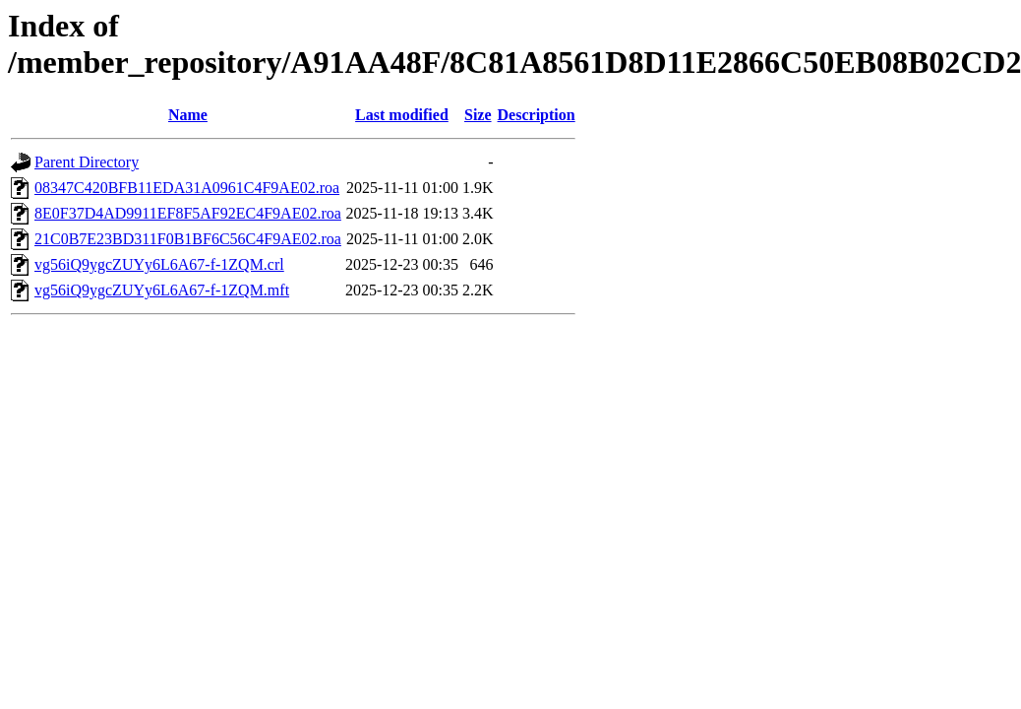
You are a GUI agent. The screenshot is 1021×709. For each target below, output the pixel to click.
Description (536, 114)
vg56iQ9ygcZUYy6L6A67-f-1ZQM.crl (159, 264)
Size (478, 114)
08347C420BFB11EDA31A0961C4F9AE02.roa (186, 187)
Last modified (402, 114)
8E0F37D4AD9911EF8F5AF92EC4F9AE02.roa (187, 213)
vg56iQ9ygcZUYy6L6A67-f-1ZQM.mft (161, 290)
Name (188, 114)
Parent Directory (86, 162)
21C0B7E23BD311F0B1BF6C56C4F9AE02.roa (187, 238)
